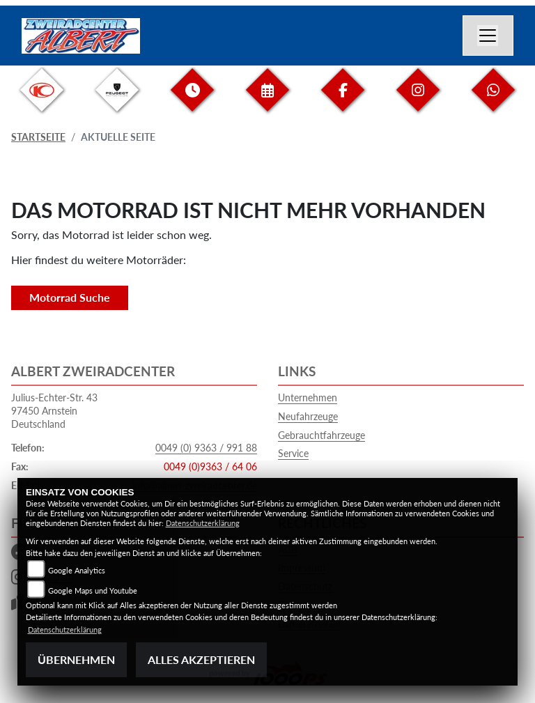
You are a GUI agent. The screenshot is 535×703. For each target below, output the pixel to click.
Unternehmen (307, 397)
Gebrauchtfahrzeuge (321, 435)
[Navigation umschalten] (488, 35)
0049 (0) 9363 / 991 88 (206, 448)
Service (293, 453)
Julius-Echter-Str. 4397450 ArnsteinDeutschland (54, 410)
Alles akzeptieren (201, 659)
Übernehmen (76, 659)
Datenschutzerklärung (203, 522)
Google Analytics (76, 570)
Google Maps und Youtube (92, 590)
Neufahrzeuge (308, 416)
